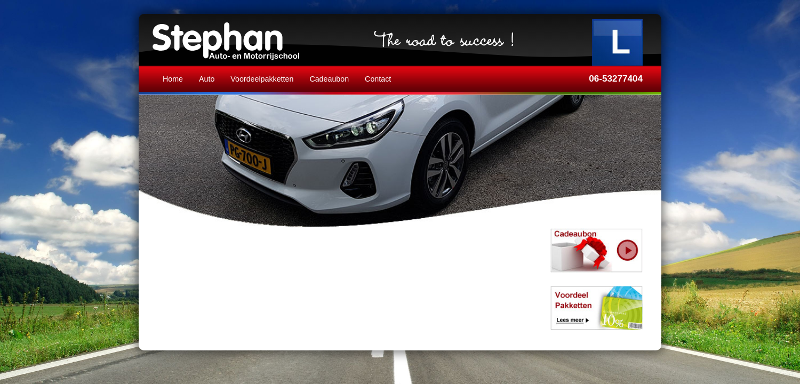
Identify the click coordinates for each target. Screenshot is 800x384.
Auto (206, 79)
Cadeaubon (329, 79)
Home (173, 79)
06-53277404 (616, 79)
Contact (378, 79)
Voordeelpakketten (261, 79)
